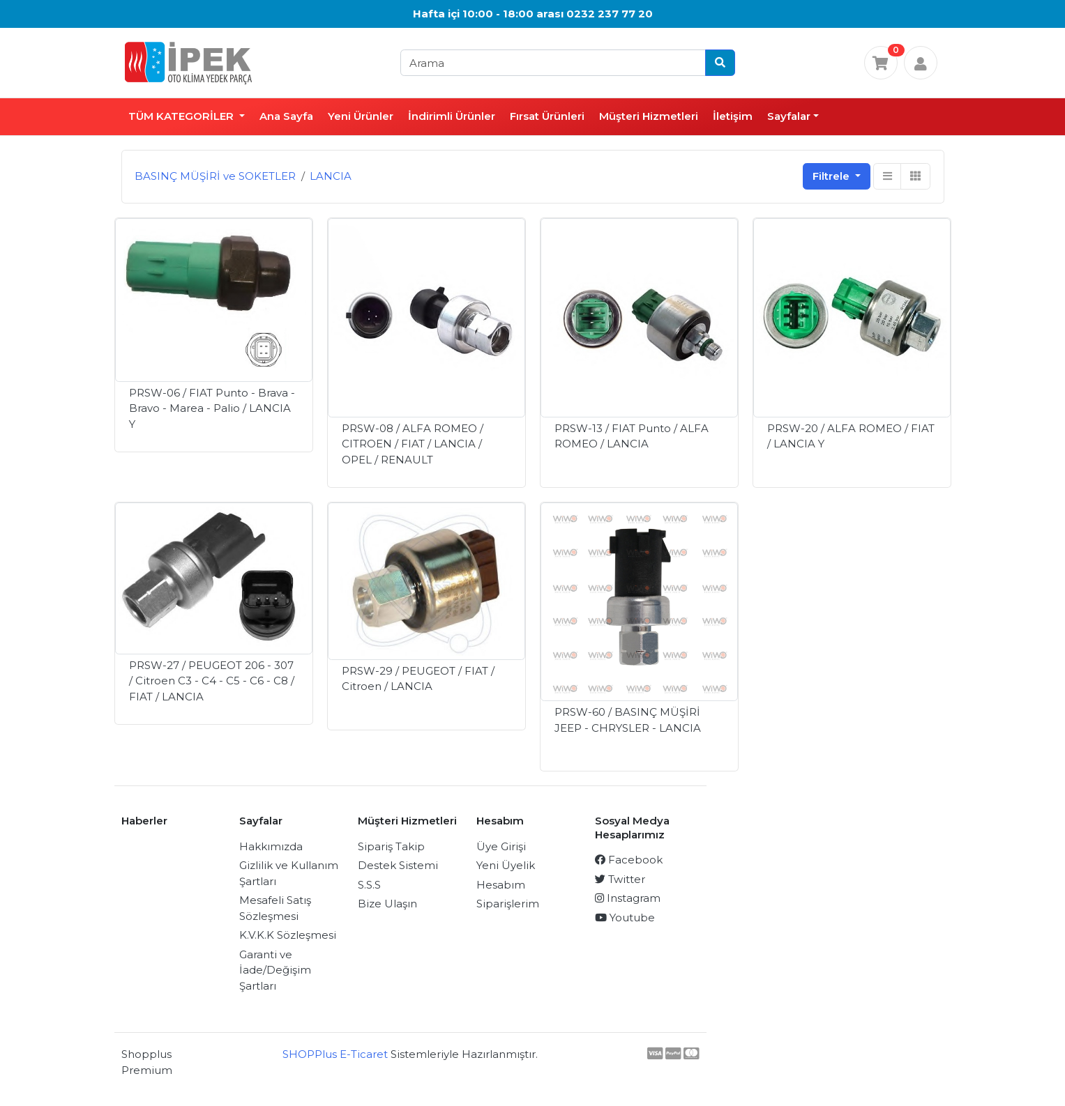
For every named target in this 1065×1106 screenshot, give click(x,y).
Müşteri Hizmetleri (648, 116)
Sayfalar (788, 116)
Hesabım (500, 884)
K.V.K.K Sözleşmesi (287, 935)
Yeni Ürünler (360, 116)
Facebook (629, 859)
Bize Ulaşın (387, 903)
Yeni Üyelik (505, 865)
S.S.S (369, 884)
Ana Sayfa (286, 116)
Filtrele (832, 176)
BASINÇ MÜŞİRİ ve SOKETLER (215, 176)
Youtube (625, 917)
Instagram (627, 898)
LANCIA (331, 176)
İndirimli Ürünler (451, 116)
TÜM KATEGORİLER (182, 116)
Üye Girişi (501, 846)
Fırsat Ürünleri (547, 116)
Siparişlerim (507, 903)
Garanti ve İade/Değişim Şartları (275, 970)
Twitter (620, 879)
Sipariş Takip (391, 846)
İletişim (733, 116)
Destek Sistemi (398, 865)
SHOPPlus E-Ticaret (335, 1054)
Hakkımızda (271, 846)
